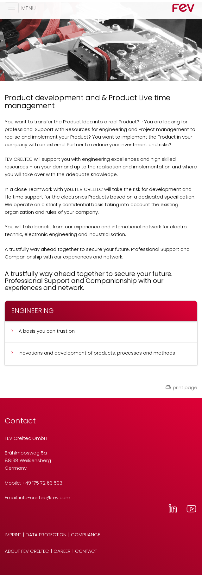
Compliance (85, 534)
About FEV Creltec (27, 551)
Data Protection (46, 534)
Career (62, 551)
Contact (86, 551)
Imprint (13, 534)
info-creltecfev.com (44, 497)
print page (185, 387)
